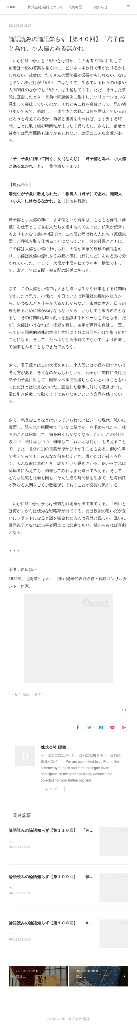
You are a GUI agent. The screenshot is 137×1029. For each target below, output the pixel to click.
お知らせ (101, 7)
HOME (11, 7)
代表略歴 (75, 7)
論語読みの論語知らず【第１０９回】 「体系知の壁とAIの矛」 (67, 877)
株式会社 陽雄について (45, 7)
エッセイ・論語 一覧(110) (26, 694)
